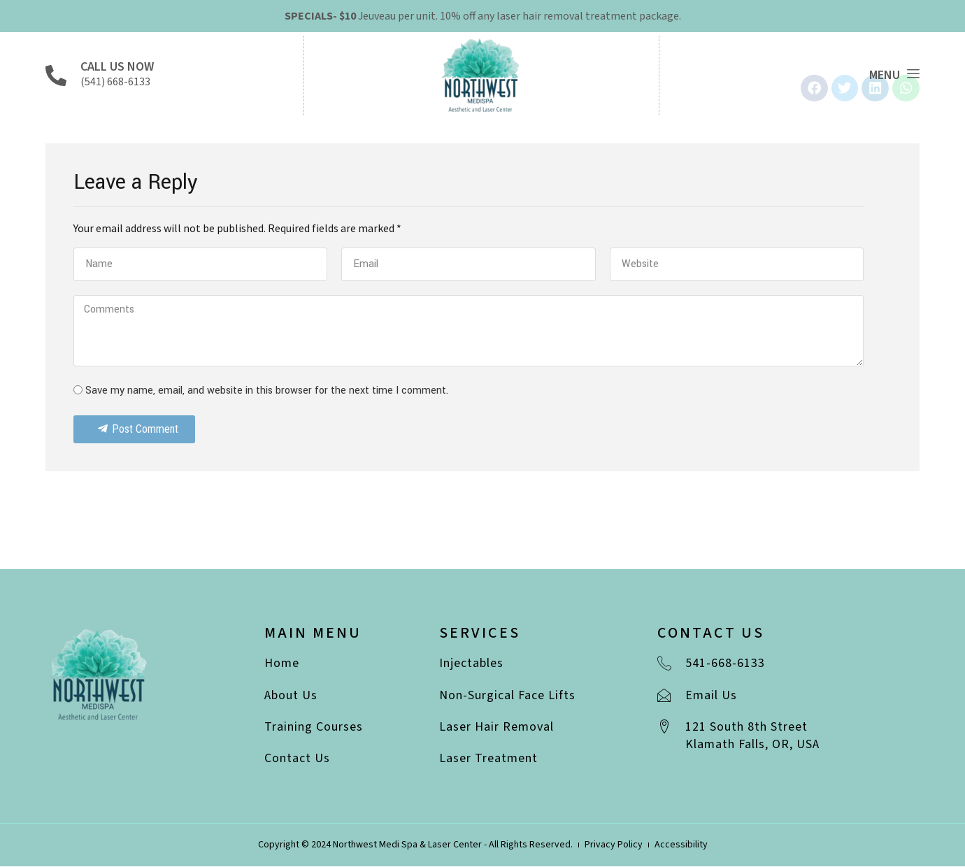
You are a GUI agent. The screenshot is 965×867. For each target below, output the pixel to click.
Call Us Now (117, 67)
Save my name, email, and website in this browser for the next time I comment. (266, 392)
